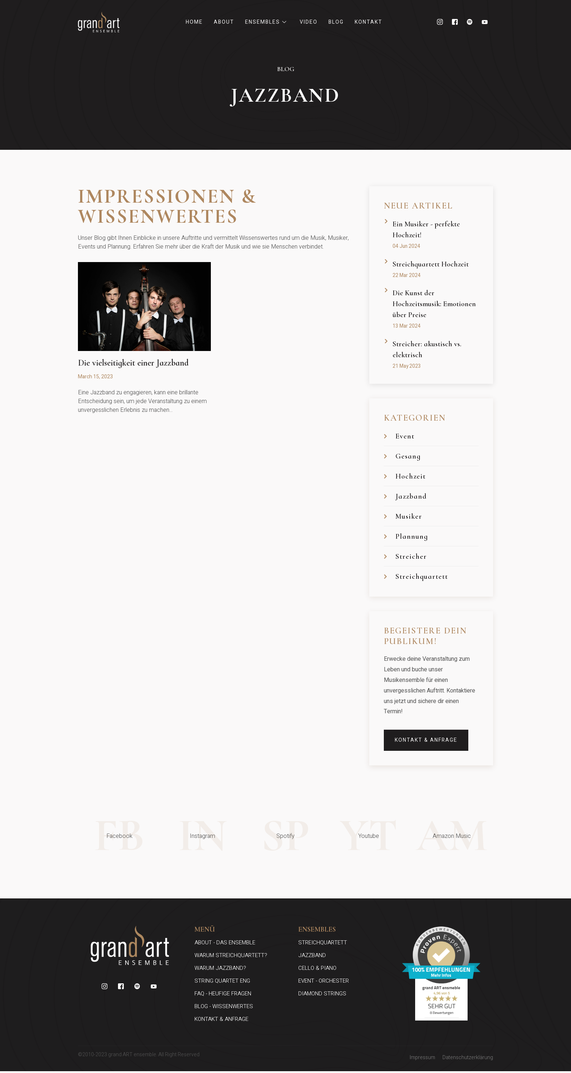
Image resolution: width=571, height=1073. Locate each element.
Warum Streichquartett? (230, 957)
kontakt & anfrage (221, 1021)
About (224, 22)
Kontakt (368, 22)
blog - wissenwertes (223, 1008)
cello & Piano (317, 970)
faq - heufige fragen (222, 995)
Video (309, 22)
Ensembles (267, 22)
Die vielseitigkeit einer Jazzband (133, 363)
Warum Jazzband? (220, 970)
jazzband (312, 957)
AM (451, 836)
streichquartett (322, 944)
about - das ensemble (224, 944)
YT (368, 836)
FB (119, 836)
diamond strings (322, 995)
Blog (336, 22)
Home (194, 22)
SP (286, 836)
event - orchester (323, 983)
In (202, 836)
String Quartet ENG (222, 983)
